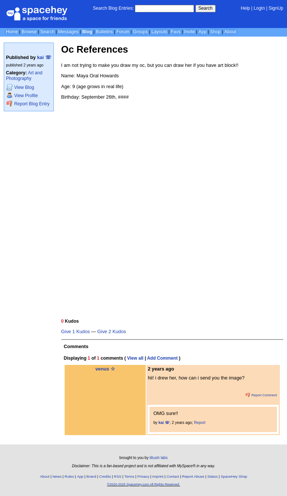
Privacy (143, 476)
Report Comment (261, 395)
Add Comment (162, 358)
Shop (215, 31)
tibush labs (158, 458)
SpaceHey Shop (234, 476)
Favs (175, 31)
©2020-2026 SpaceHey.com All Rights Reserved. (143, 484)
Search (205, 8)
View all (135, 358)
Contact (173, 476)
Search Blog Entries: (113, 8)
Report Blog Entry (27, 103)
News (57, 476)
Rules (69, 476)
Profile (22, 95)
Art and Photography (24, 75)
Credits (105, 476)
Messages (68, 31)
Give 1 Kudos (75, 331)
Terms (129, 476)
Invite (189, 31)
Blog (87, 31)
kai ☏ (44, 57)
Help (245, 8)
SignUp (276, 8)
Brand (91, 476)
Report (200, 423)
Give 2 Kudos (111, 331)
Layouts (159, 31)
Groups (140, 31)
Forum (123, 31)
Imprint (158, 476)
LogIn (259, 8)
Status (212, 476)
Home (12, 31)
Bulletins (104, 31)
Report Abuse (193, 476)
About (230, 31)
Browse (29, 31)
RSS (117, 476)
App (202, 31)
